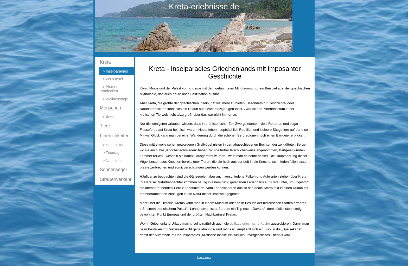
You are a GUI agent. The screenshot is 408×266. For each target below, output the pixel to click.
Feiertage (114, 153)
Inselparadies (117, 71)
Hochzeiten (115, 145)
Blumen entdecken (109, 89)
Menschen (110, 108)
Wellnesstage (117, 99)
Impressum (204, 257)
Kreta (105, 62)
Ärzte (110, 117)
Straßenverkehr (116, 179)
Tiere (105, 125)
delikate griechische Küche (250, 223)
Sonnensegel (113, 169)
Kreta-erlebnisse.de (204, 6)
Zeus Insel (114, 79)
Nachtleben (115, 161)
